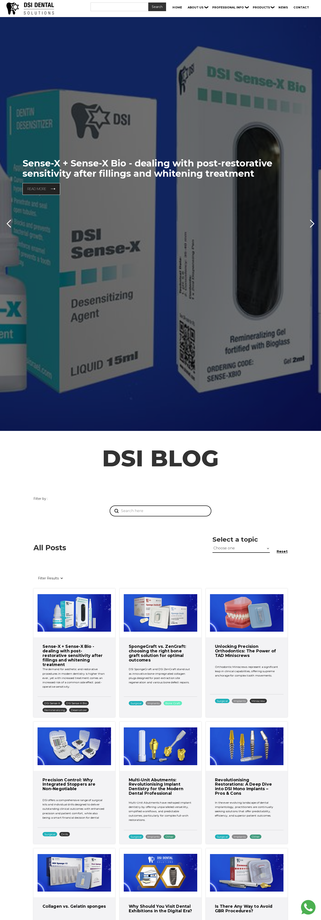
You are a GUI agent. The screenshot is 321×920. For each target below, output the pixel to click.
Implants (153, 703)
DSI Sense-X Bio (76, 703)
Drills (64, 834)
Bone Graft (172, 703)
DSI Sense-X (52, 703)
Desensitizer (79, 710)
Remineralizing (54, 710)
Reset (282, 551)
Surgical (136, 703)
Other (169, 836)
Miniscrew (258, 701)
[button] (198, 7)
